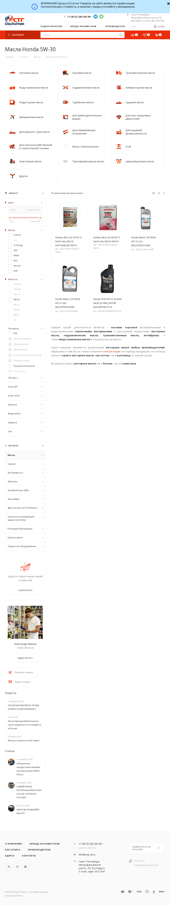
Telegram (95, 16)
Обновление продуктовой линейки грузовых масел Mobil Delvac (28, 769)
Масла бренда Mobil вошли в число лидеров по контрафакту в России (24, 725)
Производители (39, 849)
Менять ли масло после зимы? (24, 740)
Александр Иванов (25, 643)
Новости (10, 693)
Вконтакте (8, 866)
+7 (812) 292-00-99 (78, 16)
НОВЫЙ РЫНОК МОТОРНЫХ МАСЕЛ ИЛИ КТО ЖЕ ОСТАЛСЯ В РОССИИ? (29, 792)
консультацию (112, 351)
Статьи (9, 751)
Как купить (12, 849)
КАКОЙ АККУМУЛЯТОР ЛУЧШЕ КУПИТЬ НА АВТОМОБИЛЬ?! (23, 707)
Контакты (29, 855)
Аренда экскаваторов (45, 843)
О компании (13, 843)
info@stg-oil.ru (87, 854)
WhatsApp (101, 16)
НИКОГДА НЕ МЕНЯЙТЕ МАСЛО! (28, 811)
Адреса (9, 855)
